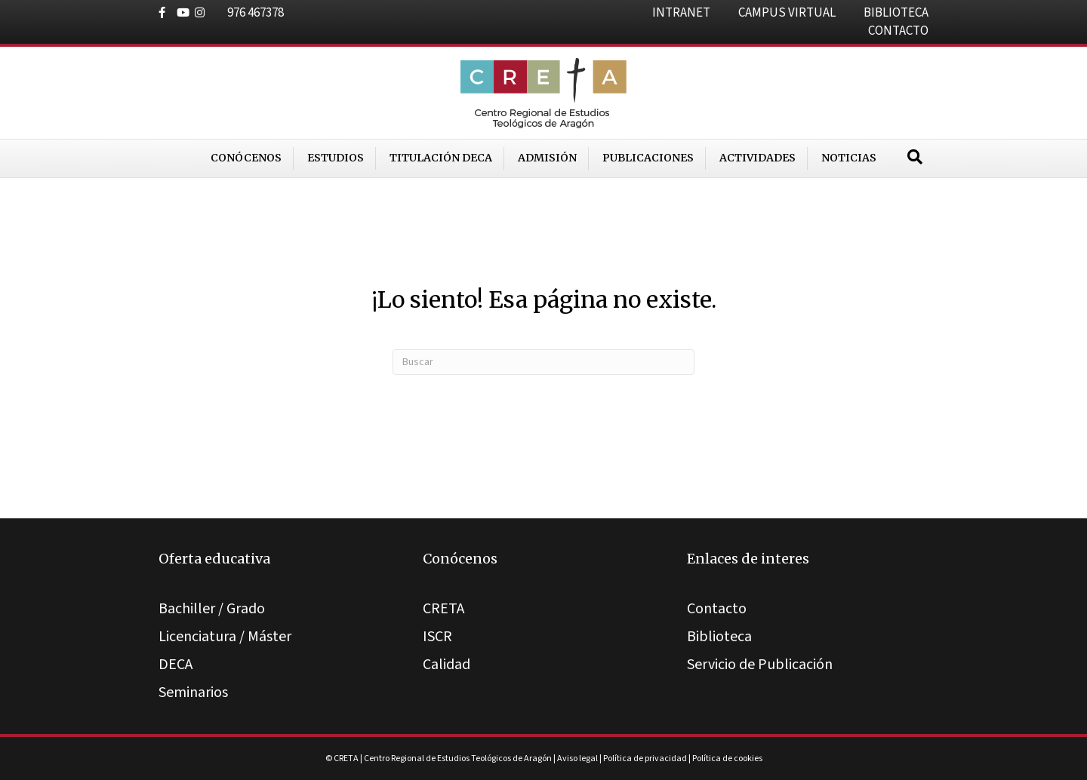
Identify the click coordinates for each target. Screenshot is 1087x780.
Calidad (446, 664)
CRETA (443, 608)
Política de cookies (727, 758)
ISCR (437, 636)
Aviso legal (577, 758)
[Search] (914, 156)
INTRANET (681, 13)
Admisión (547, 157)
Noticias (848, 157)
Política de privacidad (645, 758)
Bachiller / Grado (212, 608)
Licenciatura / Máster (225, 636)
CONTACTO (898, 31)
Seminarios (193, 692)
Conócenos (246, 157)
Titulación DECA (441, 157)
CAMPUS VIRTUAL (787, 13)
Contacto (717, 608)
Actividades (757, 157)
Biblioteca (719, 636)
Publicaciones (648, 157)
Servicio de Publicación (760, 664)
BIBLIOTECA (896, 13)
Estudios (335, 157)
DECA (175, 664)
